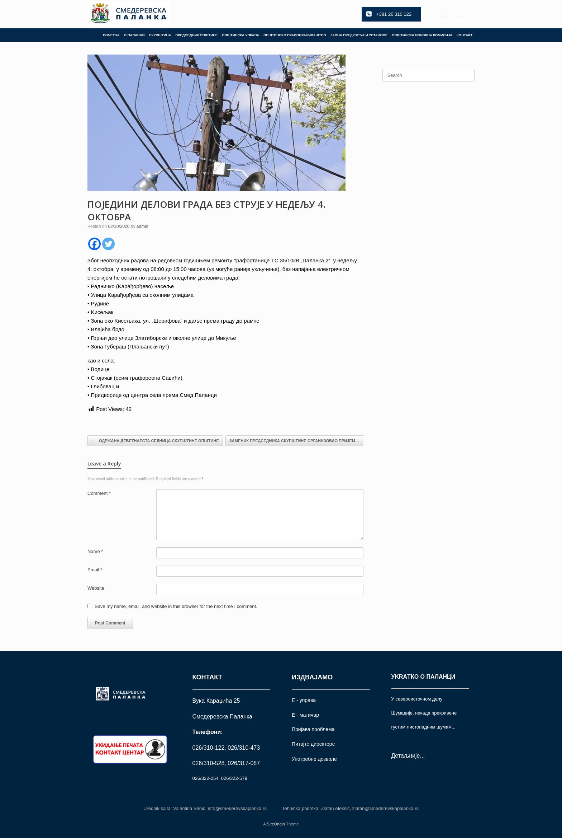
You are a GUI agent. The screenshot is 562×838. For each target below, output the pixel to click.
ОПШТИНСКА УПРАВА (240, 35)
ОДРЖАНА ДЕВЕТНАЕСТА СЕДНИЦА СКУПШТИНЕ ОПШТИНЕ (155, 441)
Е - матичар (305, 715)
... (422, 756)
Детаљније (405, 756)
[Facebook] (94, 244)
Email (94, 569)
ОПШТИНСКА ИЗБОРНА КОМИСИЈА (422, 35)
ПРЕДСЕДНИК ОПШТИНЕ (196, 35)
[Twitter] (108, 244)
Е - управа (304, 700)
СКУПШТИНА (160, 35)
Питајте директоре (313, 744)
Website (95, 588)
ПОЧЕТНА (111, 35)
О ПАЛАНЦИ (134, 35)
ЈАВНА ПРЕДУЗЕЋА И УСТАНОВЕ (358, 35)
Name (95, 551)
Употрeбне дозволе (314, 759)
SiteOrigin (276, 824)
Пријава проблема (313, 729)
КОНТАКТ (464, 35)
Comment (99, 493)
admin (142, 226)
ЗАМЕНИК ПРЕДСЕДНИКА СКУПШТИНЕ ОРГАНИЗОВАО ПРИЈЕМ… (298, 441)
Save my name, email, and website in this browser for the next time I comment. (176, 606)
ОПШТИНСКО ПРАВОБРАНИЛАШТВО (294, 35)
